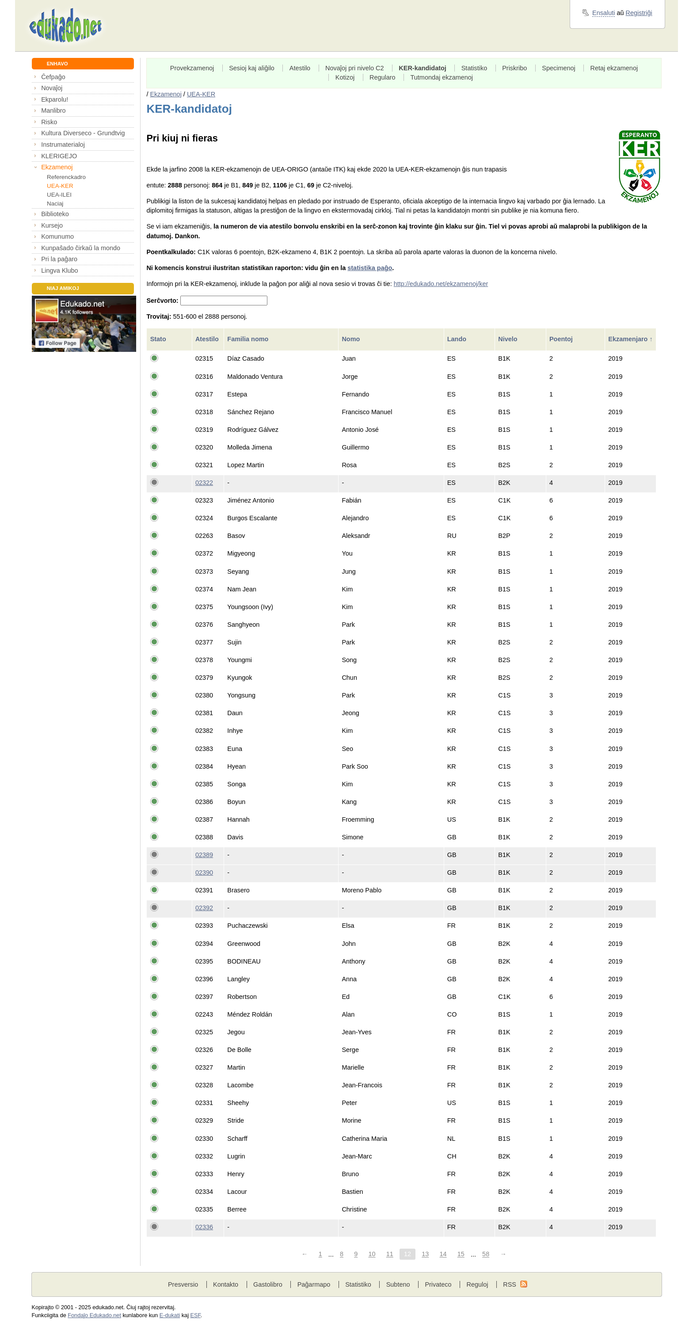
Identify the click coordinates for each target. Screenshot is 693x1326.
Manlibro (53, 110)
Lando (457, 339)
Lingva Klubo (59, 270)
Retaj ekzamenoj (614, 68)
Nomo (352, 339)
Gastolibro (267, 1284)
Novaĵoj (51, 87)
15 (461, 1254)
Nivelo (508, 339)
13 (425, 1254)
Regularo (382, 77)
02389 (204, 854)
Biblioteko (55, 213)
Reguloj (477, 1284)
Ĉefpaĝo (53, 76)
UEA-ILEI (59, 194)
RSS (509, 1284)
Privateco (438, 1284)
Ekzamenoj (56, 167)
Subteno (398, 1284)
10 (371, 1254)
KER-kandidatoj (422, 68)
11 (389, 1254)
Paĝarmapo (314, 1284)
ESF (195, 1315)
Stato (159, 339)
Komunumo (57, 236)
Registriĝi (639, 12)
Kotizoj (344, 77)
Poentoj (562, 339)
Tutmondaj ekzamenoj (442, 77)
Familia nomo (248, 339)
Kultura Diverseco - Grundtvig (83, 133)
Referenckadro (66, 177)
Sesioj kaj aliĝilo (251, 68)
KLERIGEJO (59, 156)
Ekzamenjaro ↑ (630, 339)
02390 (204, 872)
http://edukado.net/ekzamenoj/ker (441, 283)
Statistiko (474, 68)
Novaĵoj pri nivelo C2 (354, 68)
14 (443, 1254)
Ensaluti (603, 12)
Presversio (183, 1284)
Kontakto (225, 1284)
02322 (204, 482)
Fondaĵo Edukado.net (94, 1315)
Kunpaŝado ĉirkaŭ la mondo (80, 247)
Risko (49, 122)
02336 (204, 1227)
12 (407, 1254)
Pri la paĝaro (59, 259)
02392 (204, 907)
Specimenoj (558, 68)
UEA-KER (60, 186)
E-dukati (170, 1315)
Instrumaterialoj (63, 144)
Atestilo (299, 68)
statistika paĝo (369, 267)
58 (485, 1254)
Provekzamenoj (192, 68)
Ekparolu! (54, 99)
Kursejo (52, 225)
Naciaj (55, 203)
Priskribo (514, 68)
